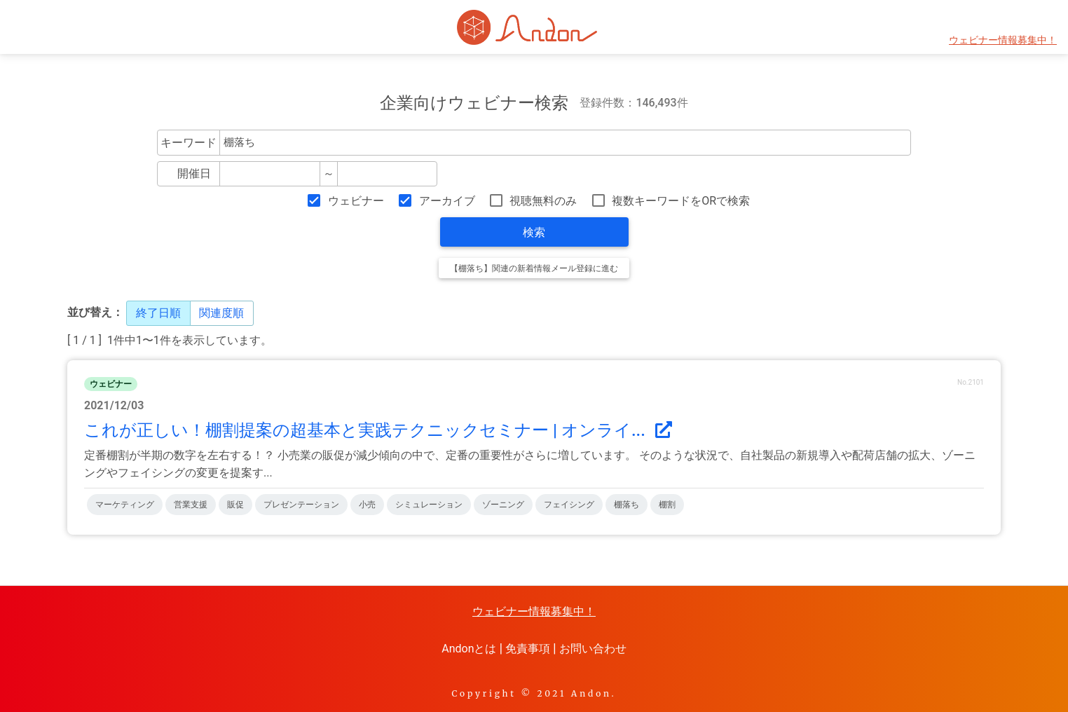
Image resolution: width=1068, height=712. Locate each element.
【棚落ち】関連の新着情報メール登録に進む (534, 268)
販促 (235, 504)
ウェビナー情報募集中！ (1003, 40)
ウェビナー (356, 200)
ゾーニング (503, 504)
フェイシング (569, 504)
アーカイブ (447, 200)
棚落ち (626, 504)
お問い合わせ (593, 648)
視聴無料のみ (543, 200)
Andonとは (468, 648)
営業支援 (190, 504)
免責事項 (527, 648)
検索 (534, 232)
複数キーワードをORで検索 (681, 200)
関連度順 (221, 313)
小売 (367, 504)
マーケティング (124, 504)
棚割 (667, 504)
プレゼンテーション (301, 504)
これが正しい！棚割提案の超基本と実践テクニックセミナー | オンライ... (378, 430)
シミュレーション (429, 504)
